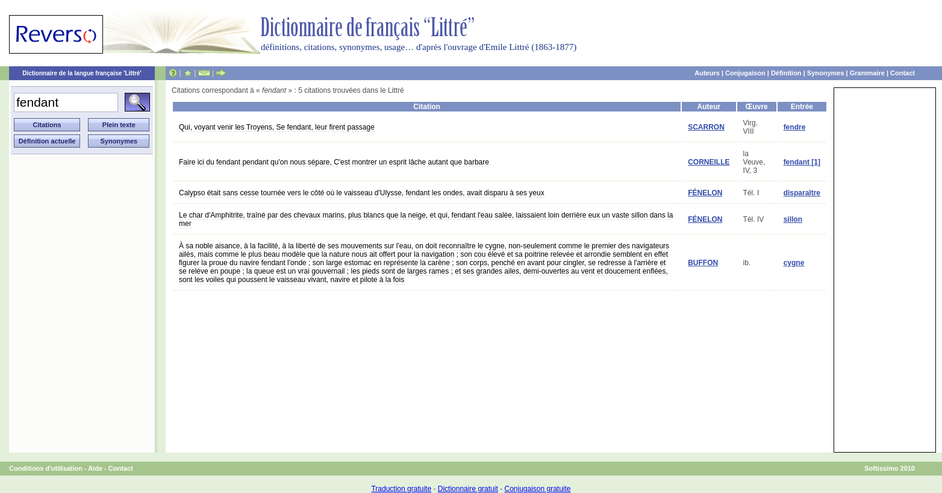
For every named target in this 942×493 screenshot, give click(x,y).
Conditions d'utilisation (46, 468)
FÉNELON (705, 193)
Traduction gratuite (401, 489)
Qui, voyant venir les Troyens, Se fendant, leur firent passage (277, 127)
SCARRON (706, 127)
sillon (793, 219)
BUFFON (703, 263)
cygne (794, 263)
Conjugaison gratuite (537, 489)
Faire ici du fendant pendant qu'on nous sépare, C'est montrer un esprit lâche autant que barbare (334, 162)
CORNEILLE (708, 162)
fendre (795, 127)
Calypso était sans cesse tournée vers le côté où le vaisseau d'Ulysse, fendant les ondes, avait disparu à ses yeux (361, 193)
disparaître (802, 193)
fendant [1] (802, 162)
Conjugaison (745, 73)
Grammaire (867, 73)
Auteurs (707, 73)
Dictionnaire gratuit (468, 489)
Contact (902, 73)
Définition (786, 73)
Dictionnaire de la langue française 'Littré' (82, 73)
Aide (95, 468)
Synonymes (825, 73)
